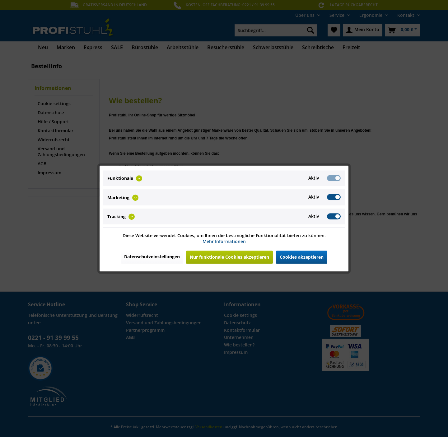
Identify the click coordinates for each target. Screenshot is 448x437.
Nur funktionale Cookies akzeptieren (229, 257)
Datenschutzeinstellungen (152, 257)
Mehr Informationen (224, 241)
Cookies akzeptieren (302, 257)
